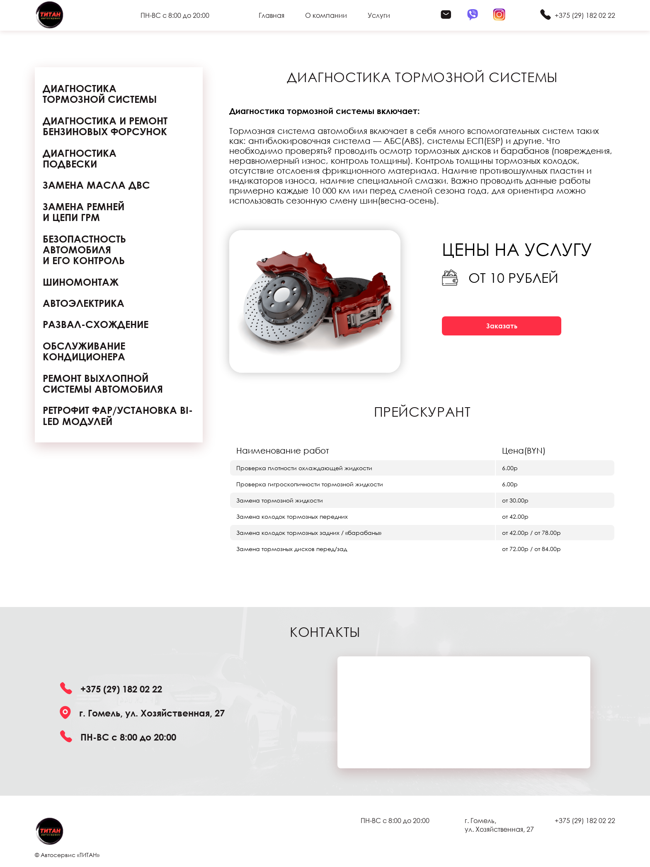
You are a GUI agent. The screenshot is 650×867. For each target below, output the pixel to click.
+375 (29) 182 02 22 (585, 15)
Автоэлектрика (83, 303)
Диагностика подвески (79, 159)
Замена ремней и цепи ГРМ (83, 212)
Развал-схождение (95, 324)
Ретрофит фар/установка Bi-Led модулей (118, 416)
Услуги (379, 15)
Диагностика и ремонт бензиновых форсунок (105, 126)
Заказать (501, 326)
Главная (271, 15)
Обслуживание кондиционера (84, 351)
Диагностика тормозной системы (100, 94)
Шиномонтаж (81, 282)
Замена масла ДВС (96, 185)
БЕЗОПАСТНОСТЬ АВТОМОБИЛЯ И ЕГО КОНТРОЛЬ (84, 249)
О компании (326, 15)
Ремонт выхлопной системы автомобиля (103, 384)
